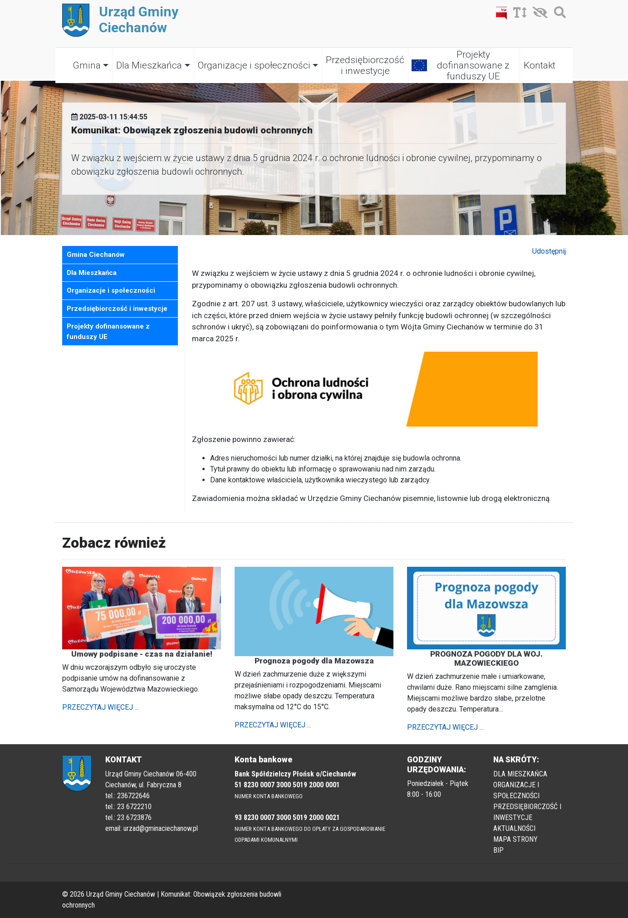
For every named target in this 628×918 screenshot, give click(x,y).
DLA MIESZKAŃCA (520, 774)
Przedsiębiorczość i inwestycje (365, 65)
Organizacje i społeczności (254, 65)
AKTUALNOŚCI (514, 828)
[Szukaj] (558, 14)
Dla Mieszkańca (149, 65)
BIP (498, 850)
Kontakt (539, 65)
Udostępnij (549, 251)
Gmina (87, 65)
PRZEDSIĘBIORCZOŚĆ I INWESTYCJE (527, 812)
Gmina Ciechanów (96, 254)
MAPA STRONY (515, 839)
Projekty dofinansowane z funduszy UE (473, 65)
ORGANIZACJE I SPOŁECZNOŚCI (516, 790)
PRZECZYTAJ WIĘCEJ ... (100, 707)
